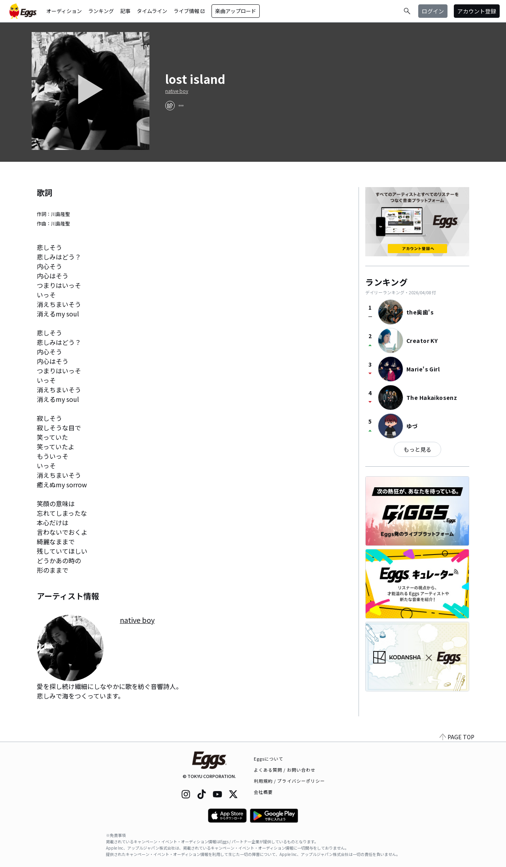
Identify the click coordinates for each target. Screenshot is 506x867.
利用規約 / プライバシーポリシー (289, 781)
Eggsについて (269, 758)
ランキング (101, 11)
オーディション (64, 11)
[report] (181, 105)
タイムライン (152, 11)
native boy (176, 91)
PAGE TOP (457, 737)
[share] (170, 105)
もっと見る (417, 449)
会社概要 (263, 792)
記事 (125, 11)
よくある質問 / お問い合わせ (285, 770)
